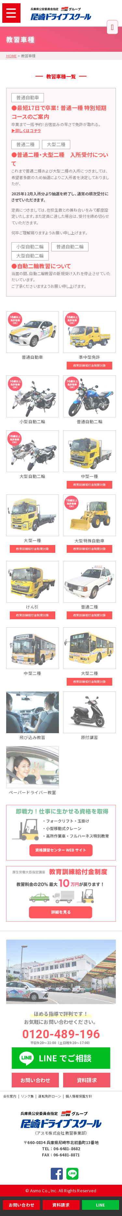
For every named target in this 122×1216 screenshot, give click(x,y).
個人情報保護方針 (79, 1096)
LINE (100, 1205)
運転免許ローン (49, 1096)
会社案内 (10, 1096)
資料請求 (61, 1205)
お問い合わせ (21, 1205)
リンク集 (27, 1096)
